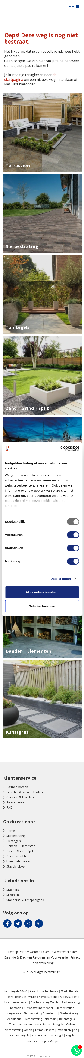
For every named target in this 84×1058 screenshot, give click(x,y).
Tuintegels (13, 841)
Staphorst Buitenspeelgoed (25, 900)
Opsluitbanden (70, 991)
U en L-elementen (18, 861)
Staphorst (13, 890)
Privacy (75, 957)
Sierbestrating (15, 836)
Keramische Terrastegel (47, 1035)
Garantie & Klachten (18, 957)
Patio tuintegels (67, 1030)
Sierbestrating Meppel (38, 1008)
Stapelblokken (16, 866)
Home (10, 831)
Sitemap (12, 952)
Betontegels (67, 1019)
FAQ (9, 807)
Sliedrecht (13, 895)
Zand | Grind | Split (19, 851)
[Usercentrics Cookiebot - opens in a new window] (60, 448)
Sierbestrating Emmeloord (40, 1013)
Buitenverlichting (17, 856)
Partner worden (17, 787)
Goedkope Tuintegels (44, 991)
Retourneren (15, 802)
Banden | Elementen (20, 846)
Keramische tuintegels (49, 1024)
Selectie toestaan (42, 606)
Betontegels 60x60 (15, 991)
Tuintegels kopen (20, 1024)
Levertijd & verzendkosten (24, 792)
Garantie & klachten (20, 797)
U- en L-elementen (16, 1002)
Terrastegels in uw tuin (21, 997)
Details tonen (60, 578)
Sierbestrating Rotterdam (40, 1019)
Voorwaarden (60, 957)
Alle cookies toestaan (42, 592)
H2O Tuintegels (19, 1035)
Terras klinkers (44, 1030)
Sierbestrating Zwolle (45, 1002)
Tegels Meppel (49, 1041)
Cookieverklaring (42, 963)
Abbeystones (68, 997)
